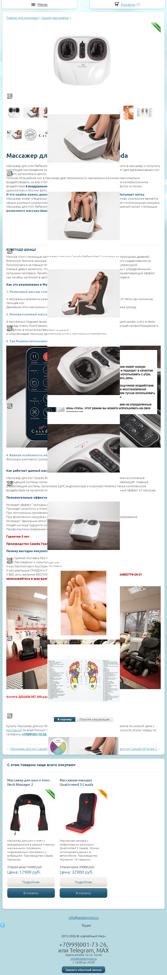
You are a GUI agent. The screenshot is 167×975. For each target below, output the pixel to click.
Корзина (128, 4)
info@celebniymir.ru (84, 917)
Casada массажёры (55, 17)
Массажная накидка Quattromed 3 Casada (76, 782)
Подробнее (30, 882)
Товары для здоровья (22, 17)
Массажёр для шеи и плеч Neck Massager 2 (28, 782)
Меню (42, 4)
